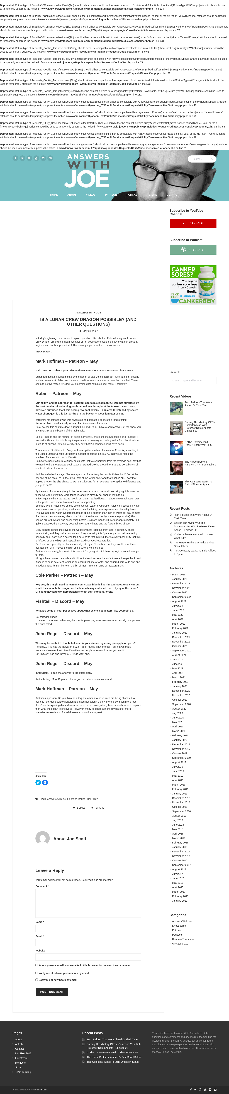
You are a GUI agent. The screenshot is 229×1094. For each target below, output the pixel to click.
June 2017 (178, 878)
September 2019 (181, 757)
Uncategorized (180, 943)
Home (54, 194)
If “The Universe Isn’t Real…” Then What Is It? (112, 1052)
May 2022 (177, 614)
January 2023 (179, 579)
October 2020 (179, 699)
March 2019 (179, 784)
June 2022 (178, 610)
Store (152, 194)
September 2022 (181, 596)
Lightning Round (76, 799)
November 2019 (181, 748)
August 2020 (179, 708)
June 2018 (178, 824)
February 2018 (180, 842)
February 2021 (180, 681)
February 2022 (180, 628)
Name (39, 922)
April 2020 (178, 726)
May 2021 (177, 668)
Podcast (133, 194)
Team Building (23, 1072)
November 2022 (181, 588)
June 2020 (178, 717)
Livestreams (179, 925)
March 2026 (179, 574)
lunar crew (92, 799)
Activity (19, 1044)
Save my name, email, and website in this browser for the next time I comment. (85, 965)
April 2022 (178, 619)
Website (40, 950)
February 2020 (180, 735)
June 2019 (178, 771)
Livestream (21, 1058)
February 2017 (180, 896)
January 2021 (179, 686)
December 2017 (181, 851)
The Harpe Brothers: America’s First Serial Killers (114, 1057)
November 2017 (181, 856)
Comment (42, 886)
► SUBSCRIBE (193, 223)
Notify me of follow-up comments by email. (63, 973)
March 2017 (179, 891)
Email (39, 936)
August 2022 (179, 601)
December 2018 (181, 798)
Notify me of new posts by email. (57, 979)
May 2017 (177, 882)
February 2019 (180, 789)
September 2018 (181, 811)
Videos (90, 194)
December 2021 (181, 637)
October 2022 (179, 592)
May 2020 (177, 722)
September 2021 (181, 650)
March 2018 (179, 838)
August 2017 (179, 869)
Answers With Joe (88, 312)
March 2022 (179, 623)
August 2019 (179, 762)
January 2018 (179, 847)
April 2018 (178, 833)
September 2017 (181, 865)
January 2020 (179, 740)
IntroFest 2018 (23, 1053)
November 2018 (181, 802)
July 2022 (177, 605)
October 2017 (179, 860)
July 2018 (177, 820)
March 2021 (179, 677)
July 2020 (177, 713)
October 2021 (179, 646)
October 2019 (179, 753)
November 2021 (181, 641)
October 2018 (179, 806)
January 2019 (179, 793)
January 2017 (179, 900)
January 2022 (179, 632)
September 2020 (181, 704)
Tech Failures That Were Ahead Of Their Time (112, 1039)
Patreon (111, 194)
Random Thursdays (183, 939)
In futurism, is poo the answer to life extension (63, 672)
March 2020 (179, 731)
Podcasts (177, 934)
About (71, 194)
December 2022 (181, 583)
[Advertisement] (196, 337)
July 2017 (177, 873)
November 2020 (181, 695)
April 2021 (178, 672)
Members (20, 1062)
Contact (173, 194)
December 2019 (181, 744)
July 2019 (177, 766)
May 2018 (177, 829)
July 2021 (177, 659)
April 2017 (178, 887)
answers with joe (56, 799)
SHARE (97, 807)
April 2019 (178, 780)
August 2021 (179, 655)
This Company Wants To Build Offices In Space (113, 1061)
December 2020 (181, 690)
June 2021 (178, 664)
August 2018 (179, 815)
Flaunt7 (44, 1089)
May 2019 (177, 775)
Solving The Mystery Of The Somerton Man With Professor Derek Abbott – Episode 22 (194, 526)
